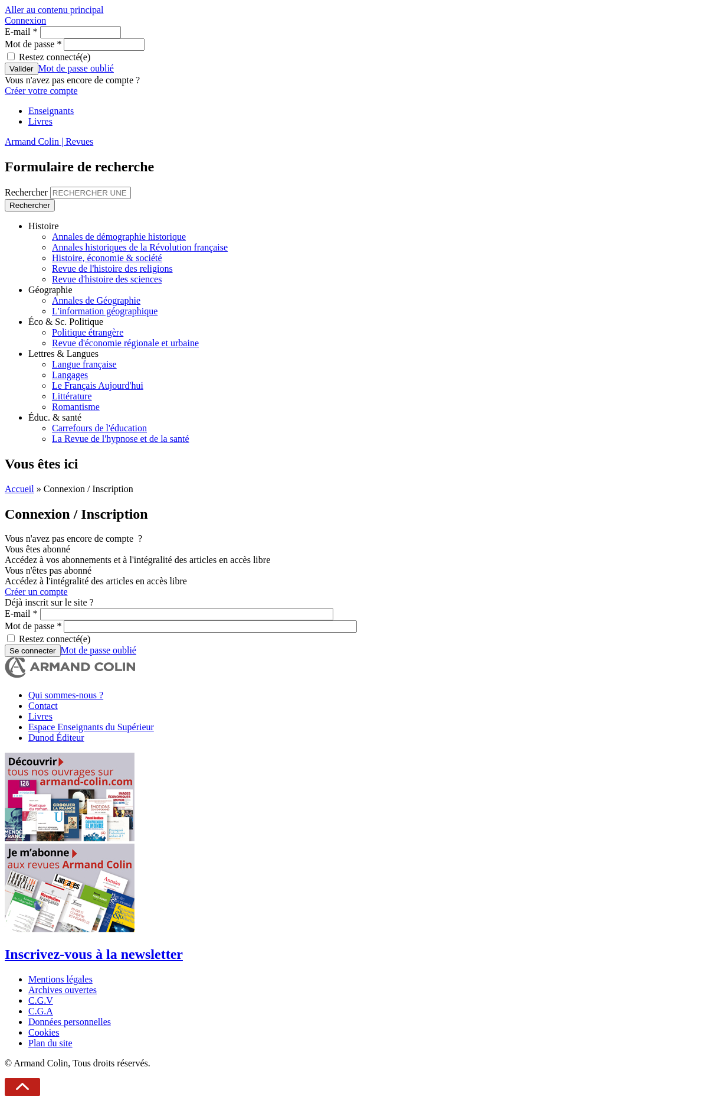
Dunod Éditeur (56, 738)
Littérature (72, 396)
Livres (40, 121)
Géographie (50, 290)
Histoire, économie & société (107, 258)
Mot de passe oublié (76, 68)
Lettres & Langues (63, 354)
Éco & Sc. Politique (65, 322)
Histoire (43, 226)
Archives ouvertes (62, 990)
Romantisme (76, 407)
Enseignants (51, 111)
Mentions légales (60, 979)
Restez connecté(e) (54, 57)
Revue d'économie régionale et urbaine (125, 343)
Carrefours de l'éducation (99, 428)
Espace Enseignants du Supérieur (91, 727)
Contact (43, 706)
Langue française (84, 364)
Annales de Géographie (96, 300)
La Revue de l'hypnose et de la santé (120, 439)
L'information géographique (105, 311)
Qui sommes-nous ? (65, 695)
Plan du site (50, 1043)
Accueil (19, 489)
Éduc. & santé (54, 417)
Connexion (25, 20)
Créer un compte (36, 592)
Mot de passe (33, 44)
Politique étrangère (87, 332)
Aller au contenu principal (54, 10)
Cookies (43, 1032)
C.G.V (40, 1000)
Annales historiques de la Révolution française (140, 247)
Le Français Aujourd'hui (97, 385)
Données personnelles (69, 1022)
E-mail (21, 32)
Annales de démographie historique (119, 237)
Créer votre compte (41, 91)
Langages (70, 375)
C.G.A (40, 1011)
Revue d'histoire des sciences (107, 279)
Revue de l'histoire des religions (112, 268)
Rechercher (27, 192)
